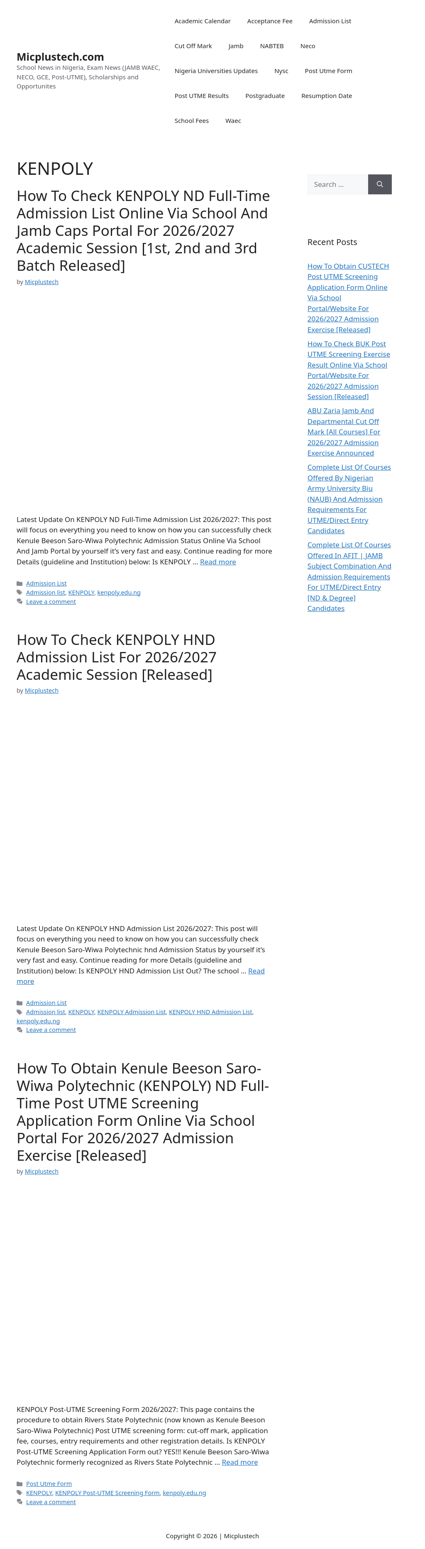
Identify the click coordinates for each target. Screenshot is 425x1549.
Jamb (236, 46)
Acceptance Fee (270, 21)
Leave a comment (51, 601)
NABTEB (272, 46)
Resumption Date (326, 95)
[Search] (380, 184)
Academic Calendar (203, 21)
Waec (233, 120)
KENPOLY (81, 592)
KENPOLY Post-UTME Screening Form (107, 1493)
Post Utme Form (329, 70)
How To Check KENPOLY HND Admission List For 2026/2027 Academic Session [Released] (117, 657)
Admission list (45, 592)
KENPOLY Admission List (132, 1012)
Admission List (330, 21)
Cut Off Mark (193, 46)
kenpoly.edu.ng (119, 592)
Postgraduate (265, 95)
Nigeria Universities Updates (216, 70)
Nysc (281, 70)
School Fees (192, 120)
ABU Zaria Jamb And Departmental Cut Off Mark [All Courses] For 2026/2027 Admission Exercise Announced (344, 432)
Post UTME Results (202, 95)
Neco (307, 46)
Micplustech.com (60, 56)
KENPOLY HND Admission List (210, 1012)
